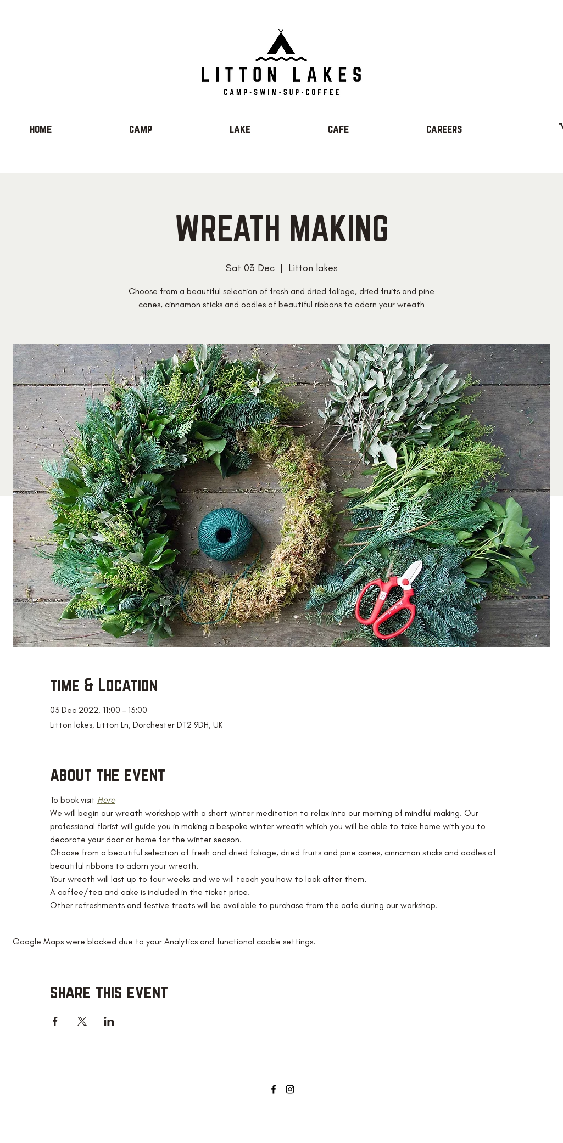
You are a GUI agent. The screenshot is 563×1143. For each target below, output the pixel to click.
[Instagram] (290, 1089)
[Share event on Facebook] (55, 1021)
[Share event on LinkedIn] (109, 1021)
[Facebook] (273, 1089)
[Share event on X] (82, 1021)
